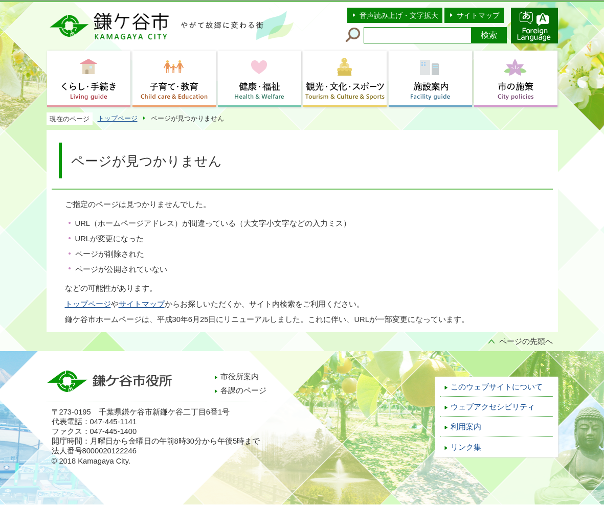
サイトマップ (478, 15)
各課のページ (243, 390)
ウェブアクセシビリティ (493, 407)
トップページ (118, 118)
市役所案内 (239, 377)
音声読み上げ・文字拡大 (399, 15)
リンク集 (466, 447)
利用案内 (466, 427)
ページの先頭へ (526, 341)
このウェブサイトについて (497, 387)
